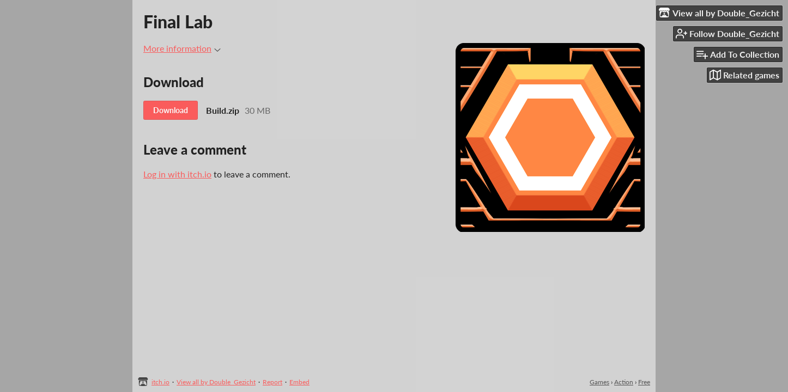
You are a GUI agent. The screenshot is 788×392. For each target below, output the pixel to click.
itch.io (160, 382)
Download (170, 110)
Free (644, 382)
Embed (299, 382)
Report (272, 382)
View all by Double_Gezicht (216, 382)
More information (182, 48)
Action (623, 382)
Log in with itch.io (177, 174)
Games (599, 382)
